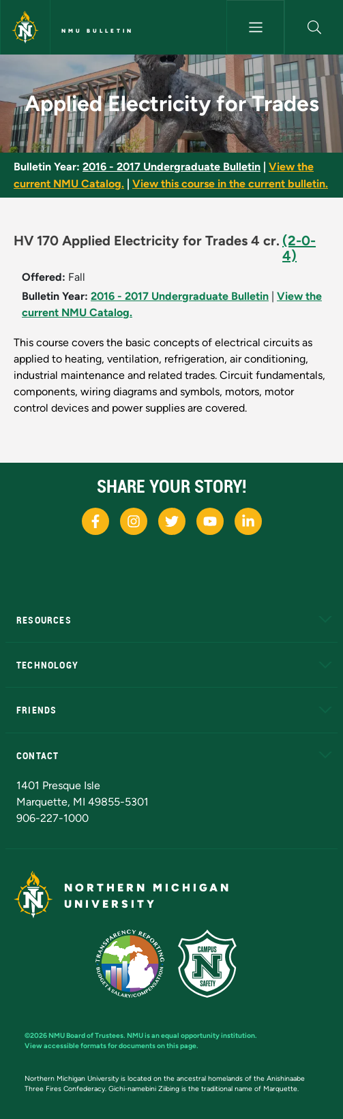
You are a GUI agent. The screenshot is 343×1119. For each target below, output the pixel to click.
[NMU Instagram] (133, 521)
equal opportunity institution (208, 1035)
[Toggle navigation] (255, 27)
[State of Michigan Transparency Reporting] (136, 962)
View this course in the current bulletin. (230, 183)
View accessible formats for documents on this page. (111, 1045)
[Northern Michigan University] (25, 27)
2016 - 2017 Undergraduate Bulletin (171, 166)
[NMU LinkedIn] (248, 521)
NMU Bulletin (97, 30)
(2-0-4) (299, 248)
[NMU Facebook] (95, 521)
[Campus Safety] (213, 962)
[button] (314, 27)
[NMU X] (171, 521)
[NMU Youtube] (210, 521)
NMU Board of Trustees (85, 1035)
